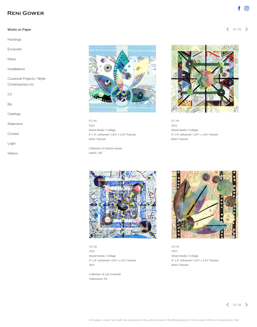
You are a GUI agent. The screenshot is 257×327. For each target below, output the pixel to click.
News (12, 59)
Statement (15, 124)
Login (12, 143)
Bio (10, 104)
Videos (12, 153)
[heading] (23, 13)
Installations (16, 69)
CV (10, 94)
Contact (13, 133)
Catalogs (14, 114)
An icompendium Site (226, 320)
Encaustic (15, 49)
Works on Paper (19, 29)
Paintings (14, 39)
